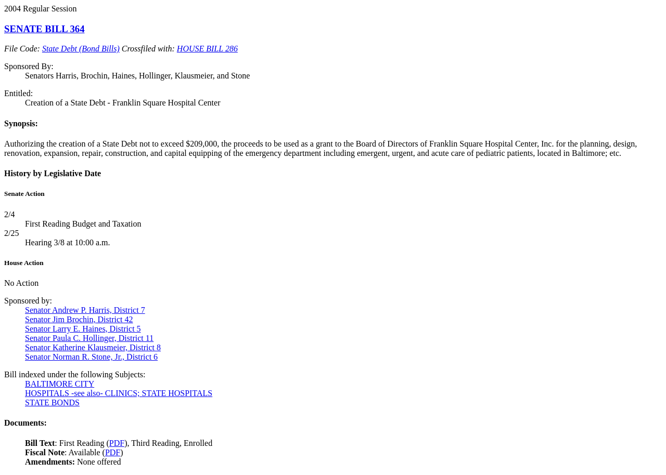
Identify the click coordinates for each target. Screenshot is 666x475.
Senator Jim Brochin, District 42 (79, 319)
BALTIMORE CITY (59, 383)
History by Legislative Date (52, 173)
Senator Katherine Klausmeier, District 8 (93, 347)
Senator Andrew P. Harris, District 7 (85, 310)
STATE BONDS (52, 402)
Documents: (25, 422)
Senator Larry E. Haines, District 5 (83, 328)
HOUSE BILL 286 (207, 48)
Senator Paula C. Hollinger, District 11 (89, 338)
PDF (116, 443)
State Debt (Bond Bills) (81, 48)
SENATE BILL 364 (44, 28)
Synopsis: (21, 123)
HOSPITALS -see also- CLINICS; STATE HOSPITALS (118, 393)
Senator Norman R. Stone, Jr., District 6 (91, 356)
